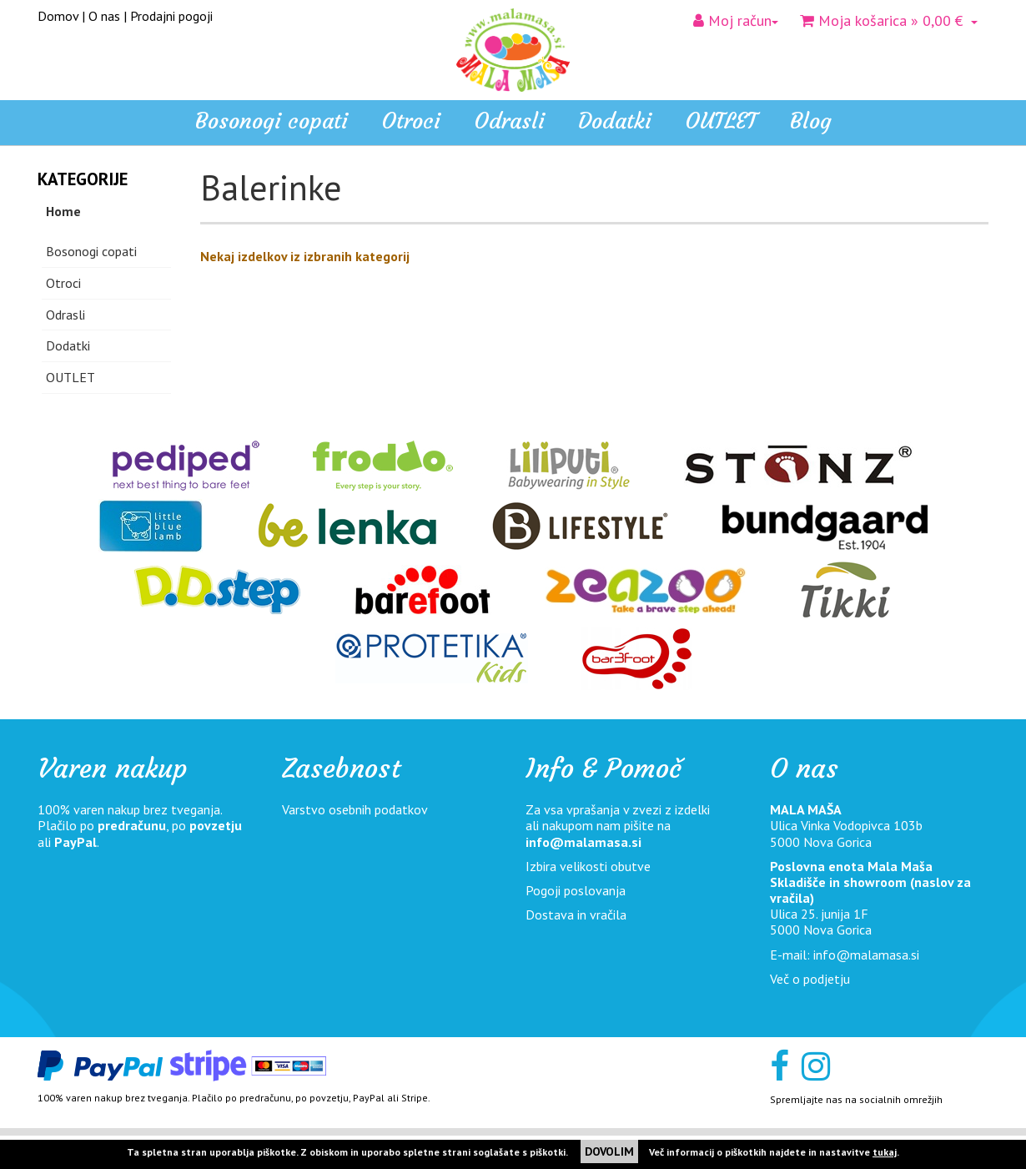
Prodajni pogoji (171, 16)
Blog (811, 121)
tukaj (885, 1152)
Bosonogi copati (271, 121)
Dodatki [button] (614, 121)
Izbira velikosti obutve (588, 866)
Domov (58, 16)
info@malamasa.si (583, 842)
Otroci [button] (410, 121)
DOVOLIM (609, 1151)
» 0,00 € (889, 20)
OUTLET (721, 121)
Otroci (63, 283)
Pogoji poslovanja (576, 890)
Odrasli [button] (509, 121)
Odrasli (65, 314)
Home (63, 211)
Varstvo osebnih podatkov (355, 809)
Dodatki (68, 345)
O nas (104, 16)
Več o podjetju (810, 978)
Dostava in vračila (576, 914)
